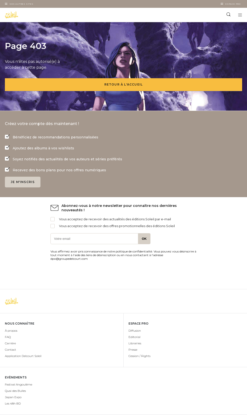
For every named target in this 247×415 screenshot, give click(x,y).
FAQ (8, 337)
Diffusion (134, 330)
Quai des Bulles (15, 391)
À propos (11, 330)
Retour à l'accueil (123, 84)
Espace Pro (233, 4)
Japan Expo (13, 397)
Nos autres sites (21, 4)
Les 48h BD (13, 403)
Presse (132, 349)
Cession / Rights (139, 356)
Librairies (134, 343)
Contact (10, 349)
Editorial (134, 337)
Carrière (10, 343)
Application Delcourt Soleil (23, 356)
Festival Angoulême (18, 384)
